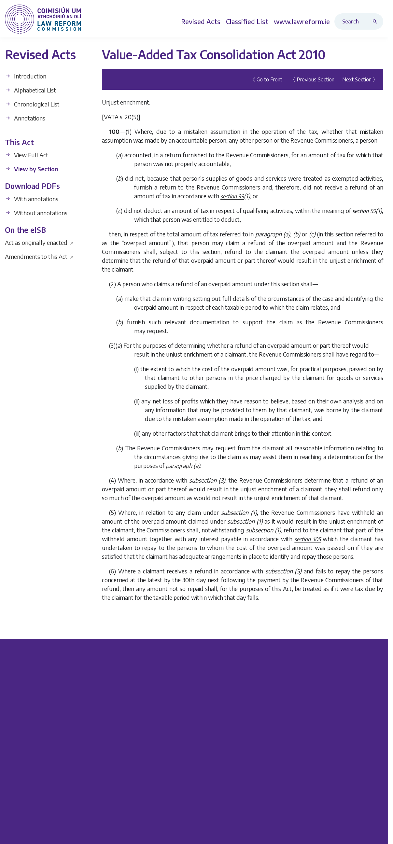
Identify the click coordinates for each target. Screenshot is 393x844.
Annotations (25, 118)
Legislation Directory (240, 685)
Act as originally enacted (39, 242)
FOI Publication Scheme (339, 696)
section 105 (307, 539)
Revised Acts (230, 696)
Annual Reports (138, 795)
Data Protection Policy (357, 833)
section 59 (364, 211)
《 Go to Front (266, 79)
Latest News (325, 784)
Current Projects (139, 685)
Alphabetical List (30, 90)
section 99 (232, 196)
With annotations (31, 199)
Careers (318, 719)
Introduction (25, 76)
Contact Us (323, 772)
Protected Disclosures (337, 708)
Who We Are (325, 685)
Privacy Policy (311, 833)
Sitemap (319, 795)
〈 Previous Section (312, 79)
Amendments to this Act (39, 256)
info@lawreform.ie (45, 770)
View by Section (31, 169)
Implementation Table (146, 784)
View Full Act (26, 155)
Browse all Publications (148, 772)
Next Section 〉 (360, 79)
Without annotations (36, 213)
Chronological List (32, 104)
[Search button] (376, 21)
